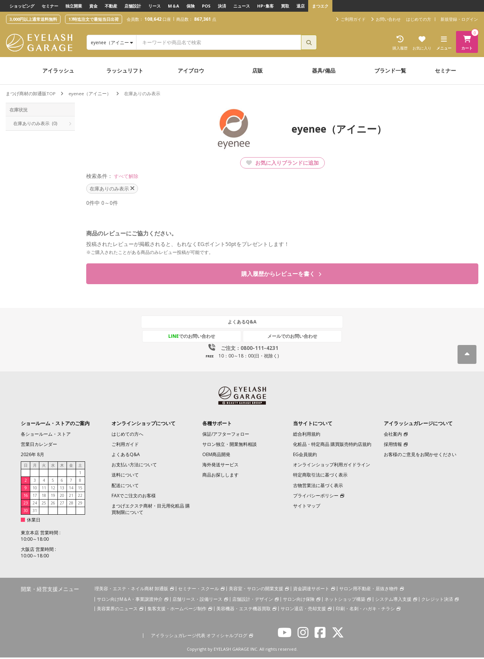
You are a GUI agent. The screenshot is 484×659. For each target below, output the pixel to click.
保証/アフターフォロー (225, 435)
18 (44, 497)
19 (53, 497)
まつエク (320, 6)
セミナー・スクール (198, 590)
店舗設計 (132, 6)
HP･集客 (265, 6)
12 (53, 489)
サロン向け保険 (299, 600)
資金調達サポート (311, 590)
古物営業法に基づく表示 (318, 486)
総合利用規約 (306, 435)
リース (154, 6)
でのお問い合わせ (206, 337)
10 (35, 489)
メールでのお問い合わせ (277, 337)
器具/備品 (323, 70)
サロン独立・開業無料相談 (229, 445)
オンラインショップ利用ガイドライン (331, 466)
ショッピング (21, 6)
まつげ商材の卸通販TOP (31, 93)
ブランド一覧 (390, 70)
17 (35, 497)
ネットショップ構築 (344, 600)
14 (71, 489)
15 (80, 489)
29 (80, 504)
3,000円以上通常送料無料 (33, 19)
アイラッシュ (58, 70)
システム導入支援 (393, 600)
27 (62, 504)
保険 (190, 6)
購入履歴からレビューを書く (281, 274)
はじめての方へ (127, 435)
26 (53, 504)
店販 (257, 70)
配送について (125, 486)
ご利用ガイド (125, 445)
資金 (93, 6)
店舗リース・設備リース (197, 600)
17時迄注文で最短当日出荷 (93, 19)
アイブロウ (191, 70)
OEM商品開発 (216, 456)
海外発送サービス (220, 466)
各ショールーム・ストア (46, 435)
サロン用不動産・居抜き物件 (368, 590)
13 (62, 489)
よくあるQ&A (242, 323)
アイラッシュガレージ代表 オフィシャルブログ (199, 636)
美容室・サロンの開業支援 (256, 590)
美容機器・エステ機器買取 (243, 609)
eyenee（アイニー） (89, 93)
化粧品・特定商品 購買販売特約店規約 (332, 445)
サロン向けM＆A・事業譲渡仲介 (130, 600)
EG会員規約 (305, 456)
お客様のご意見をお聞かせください (420, 456)
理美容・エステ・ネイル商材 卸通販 (131, 590)
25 (44, 504)
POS (206, 6)
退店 (300, 6)
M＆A (173, 6)
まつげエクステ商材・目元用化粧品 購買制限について (151, 510)
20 (62, 497)
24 (35, 504)
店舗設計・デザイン (252, 600)
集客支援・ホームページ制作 (176, 609)
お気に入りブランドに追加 (282, 162)
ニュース (241, 6)
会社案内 (393, 435)
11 (44, 489)
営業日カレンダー (39, 445)
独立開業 (73, 6)
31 (35, 512)
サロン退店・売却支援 (303, 609)
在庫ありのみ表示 (35, 123)
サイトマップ (306, 507)
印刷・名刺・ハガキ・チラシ (365, 609)
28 (71, 504)
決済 (222, 6)
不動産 (111, 6)
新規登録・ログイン (459, 19)
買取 (285, 6)
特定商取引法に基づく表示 (320, 476)
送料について (125, 476)
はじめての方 (418, 19)
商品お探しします (220, 476)
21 (71, 497)
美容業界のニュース (117, 609)
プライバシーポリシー (315, 497)
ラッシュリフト (124, 70)
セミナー (50, 6)
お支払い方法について (134, 466)
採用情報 (393, 445)
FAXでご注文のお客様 (134, 497)
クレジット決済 (437, 600)
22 (80, 497)
